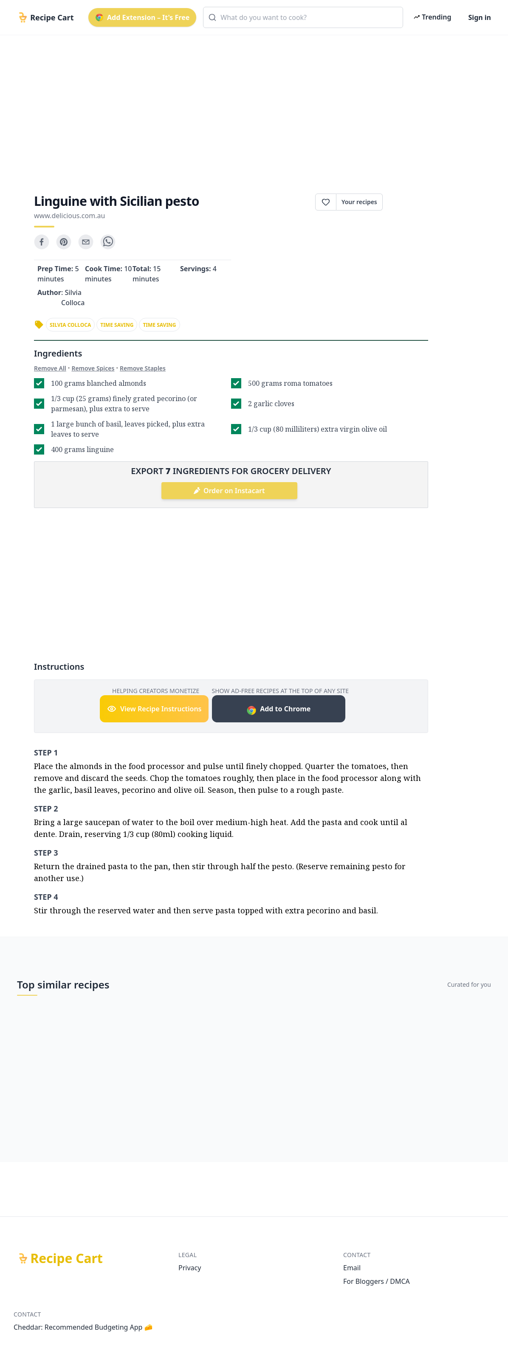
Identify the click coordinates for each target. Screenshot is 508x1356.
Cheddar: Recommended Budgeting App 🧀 (83, 1327)
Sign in (479, 17)
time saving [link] (116, 324)
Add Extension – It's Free (142, 17)
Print (405, 202)
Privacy (189, 1267)
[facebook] (41, 242)
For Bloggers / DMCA (376, 1281)
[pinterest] (63, 242)
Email (352, 1267)
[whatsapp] (108, 242)
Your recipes (359, 202)
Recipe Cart (67, 1258)
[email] (85, 242)
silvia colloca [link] (70, 324)
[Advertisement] (254, 107)
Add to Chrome (278, 710)
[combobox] (303, 17)
